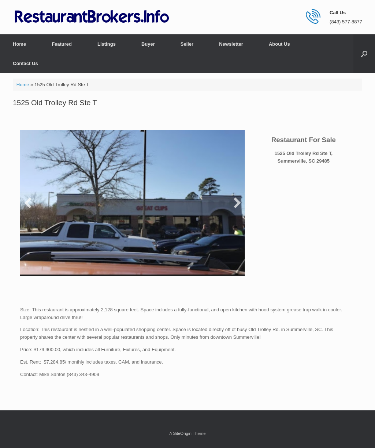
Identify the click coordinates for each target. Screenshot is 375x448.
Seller (187, 44)
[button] (364, 53)
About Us (279, 44)
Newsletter (231, 44)
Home (19, 44)
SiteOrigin (182, 433)
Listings (106, 44)
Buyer (148, 44)
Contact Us (25, 63)
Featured (62, 44)
